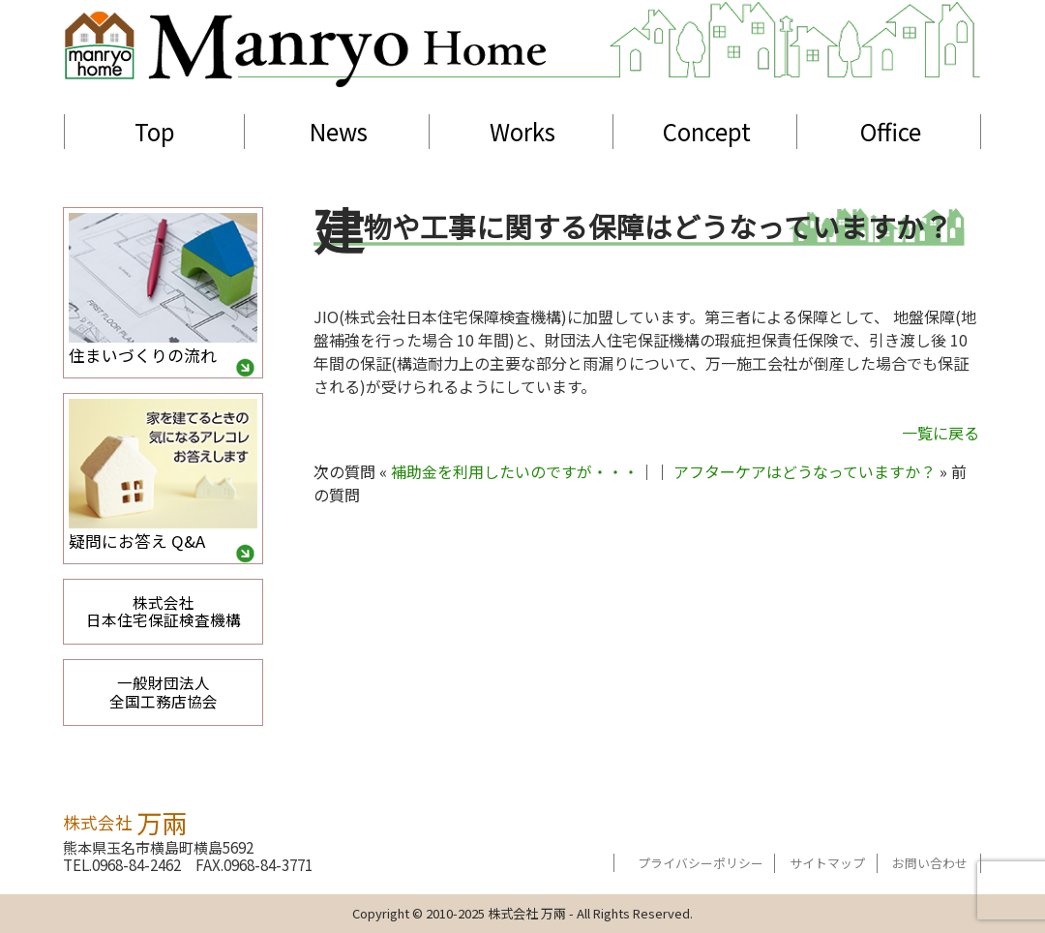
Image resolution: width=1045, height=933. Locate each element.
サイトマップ (827, 863)
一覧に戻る (940, 432)
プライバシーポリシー (700, 863)
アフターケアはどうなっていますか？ (804, 471)
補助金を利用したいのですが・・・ (515, 471)
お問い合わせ (930, 863)
